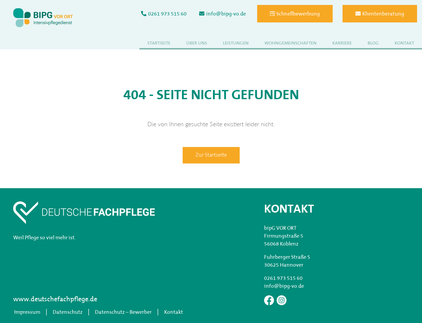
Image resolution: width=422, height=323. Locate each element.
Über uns (196, 43)
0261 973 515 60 (164, 14)
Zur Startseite (211, 155)
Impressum (27, 312)
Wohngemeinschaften (290, 43)
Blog (373, 43)
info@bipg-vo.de (222, 14)
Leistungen (236, 43)
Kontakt (404, 43)
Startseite (158, 43)
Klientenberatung (379, 14)
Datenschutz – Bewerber (123, 312)
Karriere (342, 43)
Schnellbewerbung (295, 14)
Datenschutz (67, 312)
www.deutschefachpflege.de (55, 299)
